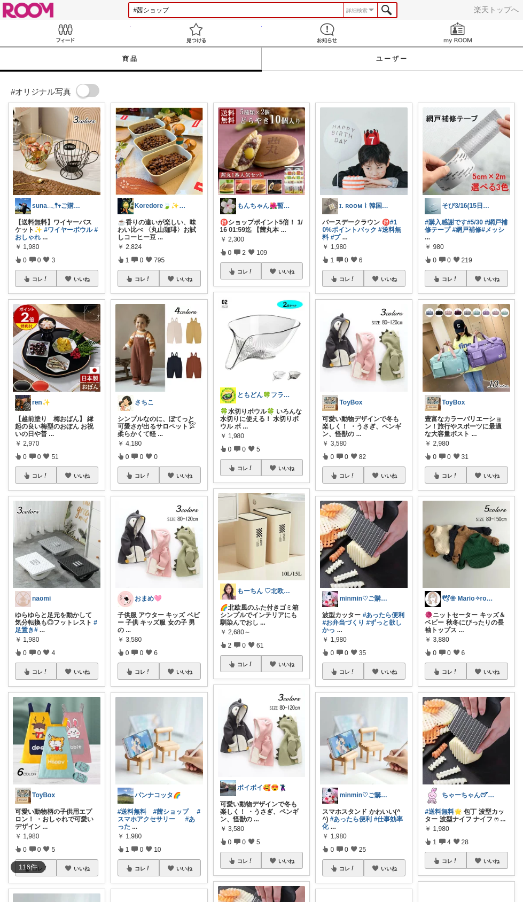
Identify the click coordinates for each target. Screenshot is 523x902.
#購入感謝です (446, 222)
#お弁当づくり (343, 622)
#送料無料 (132, 811)
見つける (196, 33)
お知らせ (327, 33)
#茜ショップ (171, 811)
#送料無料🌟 (443, 811)
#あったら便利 (384, 615)
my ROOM (457, 33)
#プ (336, 237)
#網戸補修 (467, 230)
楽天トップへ (496, 9)
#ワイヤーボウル (68, 230)
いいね (82, 279)
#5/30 (475, 222)
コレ (40, 279)
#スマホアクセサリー (159, 815)
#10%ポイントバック (359, 226)
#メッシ (492, 230)
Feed (65, 33)
